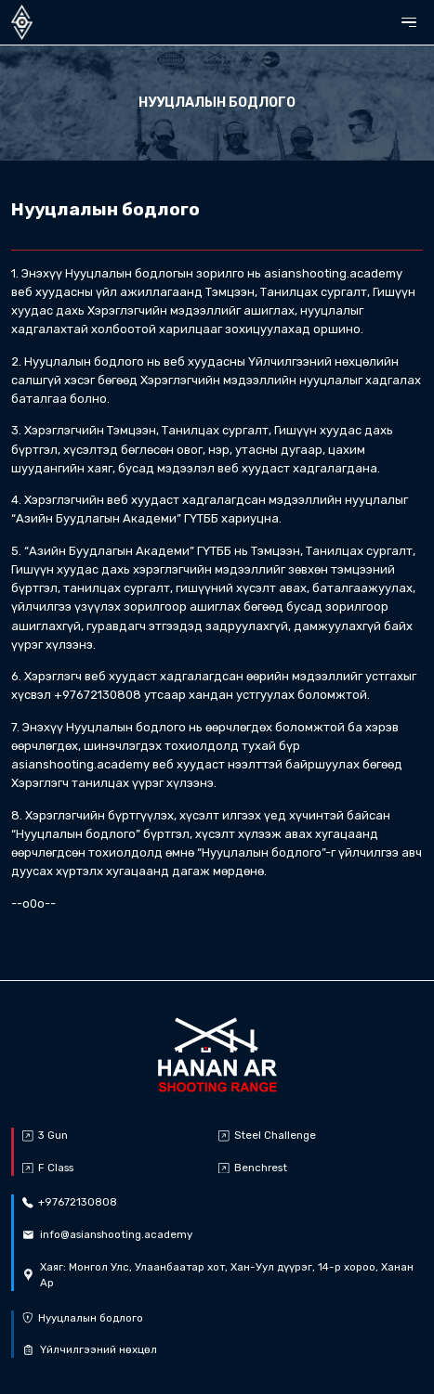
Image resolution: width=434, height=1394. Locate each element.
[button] (409, 22)
